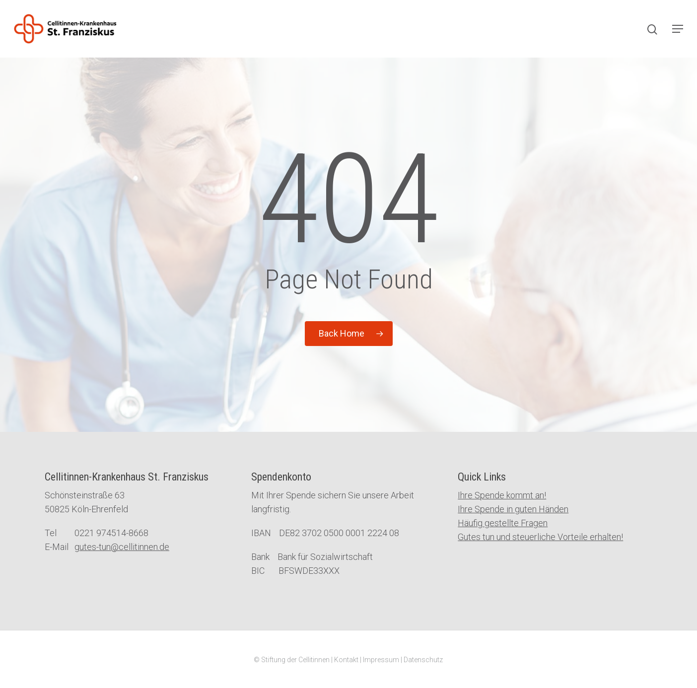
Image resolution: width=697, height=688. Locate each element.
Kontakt (346, 660)
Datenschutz (423, 660)
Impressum (381, 660)
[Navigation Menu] (677, 29)
